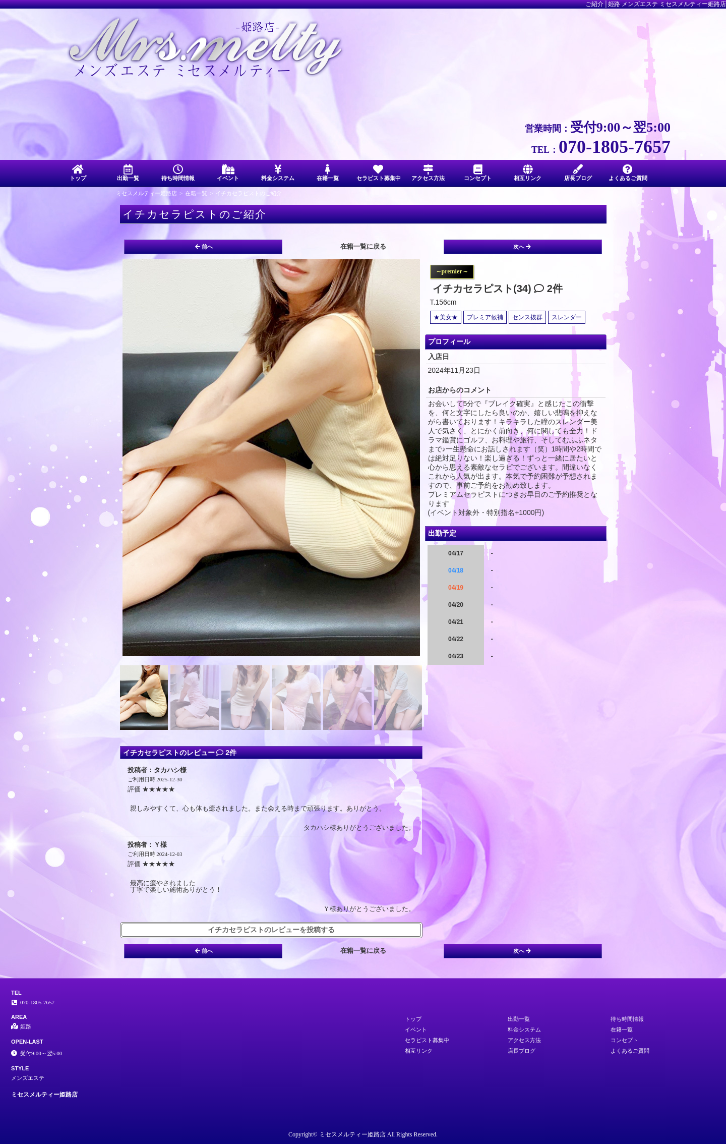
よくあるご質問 (628, 172)
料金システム (278, 172)
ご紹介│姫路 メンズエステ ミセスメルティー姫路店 (655, 4)
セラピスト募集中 (378, 172)
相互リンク (527, 172)
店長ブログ (578, 172)
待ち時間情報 (177, 172)
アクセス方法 (427, 172)
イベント (227, 172)
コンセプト (477, 172)
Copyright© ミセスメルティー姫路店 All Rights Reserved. (363, 1134)
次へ (522, 247)
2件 (548, 288)
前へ (204, 247)
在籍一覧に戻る (363, 246)
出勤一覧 (127, 172)
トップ (77, 172)
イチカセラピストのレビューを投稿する (271, 930)
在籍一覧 (328, 172)
